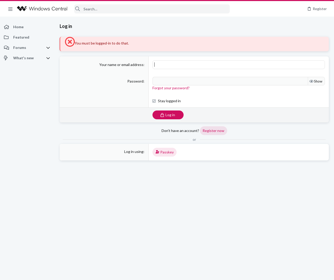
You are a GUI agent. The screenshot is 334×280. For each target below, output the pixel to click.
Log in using (133, 151)
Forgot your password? (171, 88)
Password (135, 81)
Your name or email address (121, 64)
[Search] (152, 8)
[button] (10, 8)
